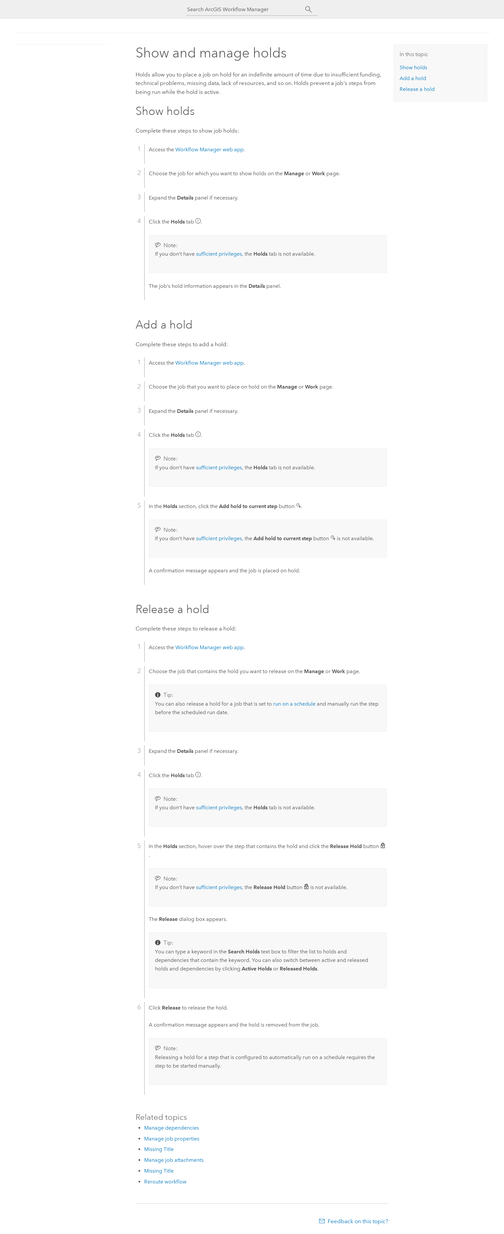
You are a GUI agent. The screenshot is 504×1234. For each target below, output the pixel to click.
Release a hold (417, 89)
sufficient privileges (219, 254)
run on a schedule (294, 704)
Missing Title (159, 1149)
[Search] (309, 9)
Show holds (413, 67)
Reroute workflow (165, 1182)
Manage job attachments (174, 1160)
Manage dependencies (171, 1128)
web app (209, 149)
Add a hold (413, 78)
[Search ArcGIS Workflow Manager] (246, 9)
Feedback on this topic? (358, 1221)
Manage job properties (171, 1139)
